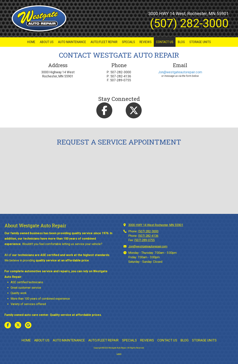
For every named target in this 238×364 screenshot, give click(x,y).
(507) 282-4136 (148, 236)
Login (119, 354)
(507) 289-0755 (144, 240)
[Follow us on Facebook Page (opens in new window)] (104, 110)
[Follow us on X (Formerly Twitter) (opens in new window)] (134, 110)
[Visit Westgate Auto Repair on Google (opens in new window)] (28, 325)
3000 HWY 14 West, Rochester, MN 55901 (188, 13)
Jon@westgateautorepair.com (180, 72)
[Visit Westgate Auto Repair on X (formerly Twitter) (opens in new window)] (18, 325)
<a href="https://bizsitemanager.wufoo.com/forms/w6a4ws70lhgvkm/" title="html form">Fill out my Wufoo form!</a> (119, 181)
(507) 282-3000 (148, 231)
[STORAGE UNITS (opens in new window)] (200, 42)
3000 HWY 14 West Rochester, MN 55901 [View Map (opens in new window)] (155, 225)
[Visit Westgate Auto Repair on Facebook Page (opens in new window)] (7, 325)
